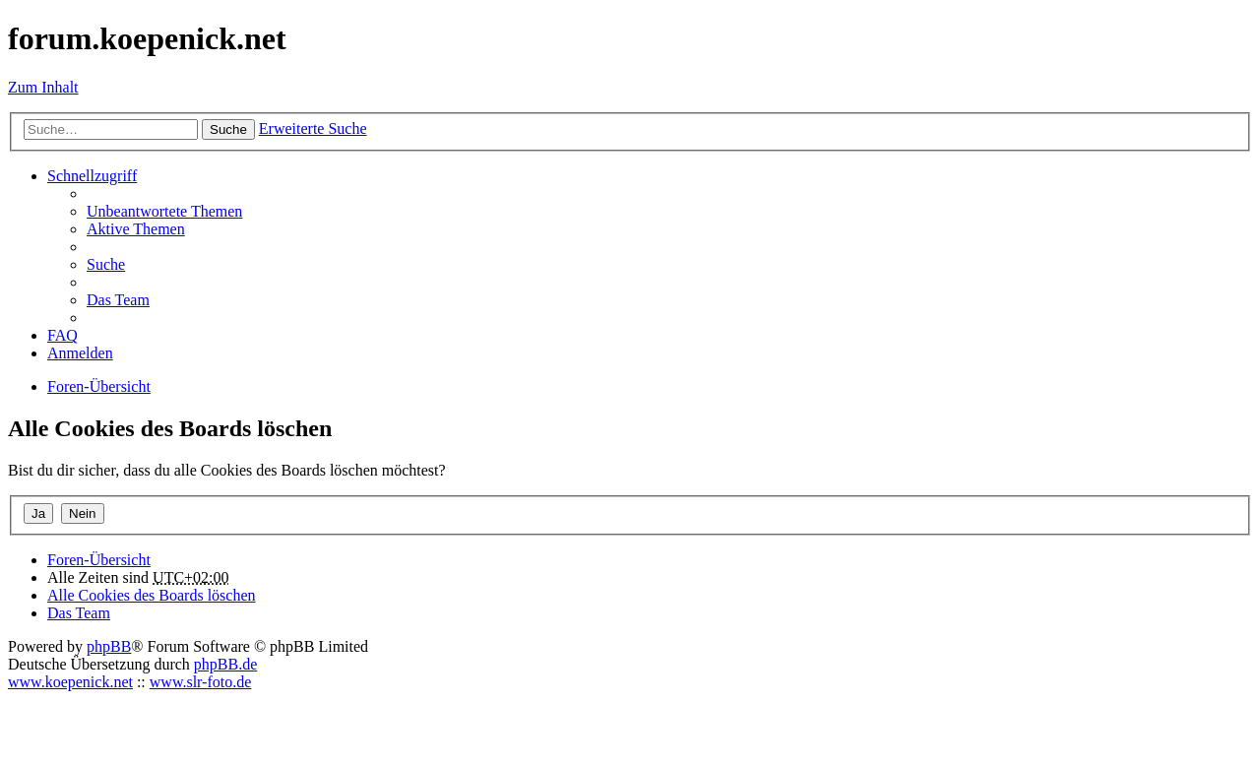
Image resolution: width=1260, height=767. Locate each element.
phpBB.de (225, 664)
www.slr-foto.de (201, 681)
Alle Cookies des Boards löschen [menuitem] (151, 595)
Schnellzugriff (92, 175)
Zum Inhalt (43, 87)
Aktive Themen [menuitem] (136, 229)
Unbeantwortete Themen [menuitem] (164, 211)
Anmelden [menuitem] (80, 353)
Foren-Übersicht (99, 559)
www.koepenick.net (70, 681)
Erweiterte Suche (313, 128)
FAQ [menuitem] (62, 335)
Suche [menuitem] (106, 264)
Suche (228, 129)
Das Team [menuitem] (118, 299)
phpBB (109, 646)
